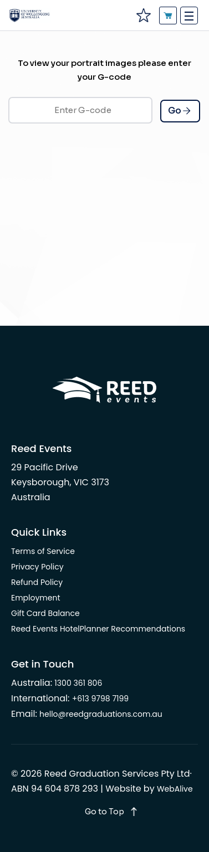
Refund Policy (37, 582)
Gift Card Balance (45, 613)
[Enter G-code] (80, 110)
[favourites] (143, 15)
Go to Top (104, 812)
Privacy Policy (37, 566)
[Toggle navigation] (189, 15)
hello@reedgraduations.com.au (100, 714)
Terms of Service (43, 551)
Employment (35, 597)
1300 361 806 (78, 683)
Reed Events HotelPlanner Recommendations (98, 628)
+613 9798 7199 (100, 698)
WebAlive (175, 788)
